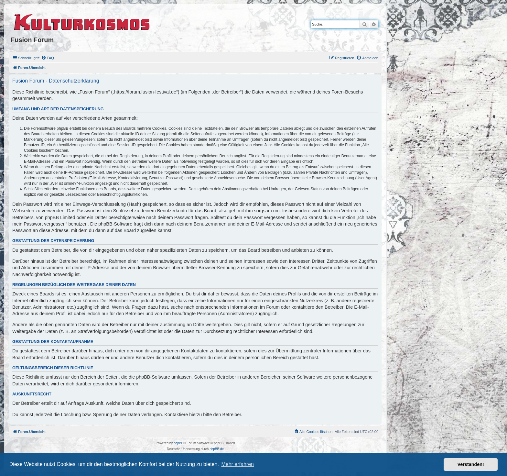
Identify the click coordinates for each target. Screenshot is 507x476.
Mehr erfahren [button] (237, 464)
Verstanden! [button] (471, 464)
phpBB (178, 443)
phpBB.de (217, 449)
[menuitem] (47, 58)
